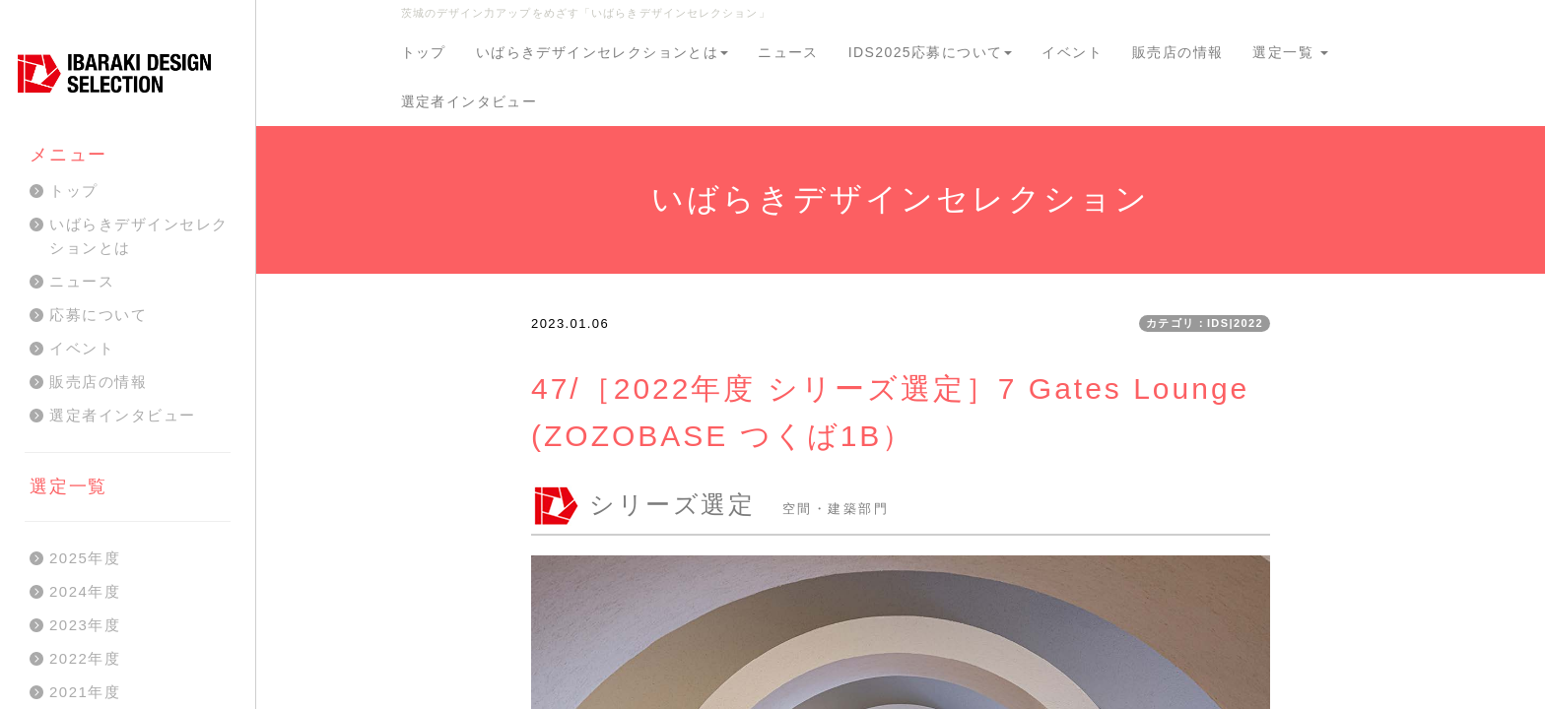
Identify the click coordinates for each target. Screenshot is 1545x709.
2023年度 (84, 624)
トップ (423, 52)
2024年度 (84, 591)
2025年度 (84, 557)
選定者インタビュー (469, 101)
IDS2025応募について (930, 52)
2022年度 (84, 658)
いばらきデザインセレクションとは (602, 52)
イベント (1072, 52)
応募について (98, 314)
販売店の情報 (1177, 52)
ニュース (788, 52)
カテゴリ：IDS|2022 (1204, 323)
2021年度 (84, 691)
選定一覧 (1290, 52)
